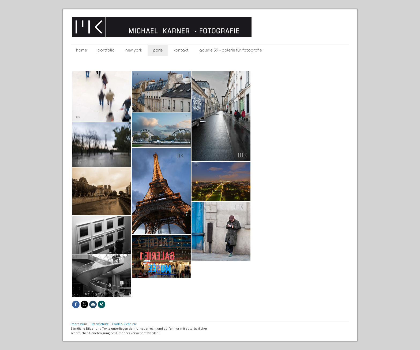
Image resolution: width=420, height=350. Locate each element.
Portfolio (106, 50)
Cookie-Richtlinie (124, 324)
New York (133, 50)
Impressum (79, 324)
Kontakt (181, 50)
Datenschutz (99, 324)
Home (81, 50)
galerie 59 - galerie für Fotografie (230, 50)
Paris (158, 50)
